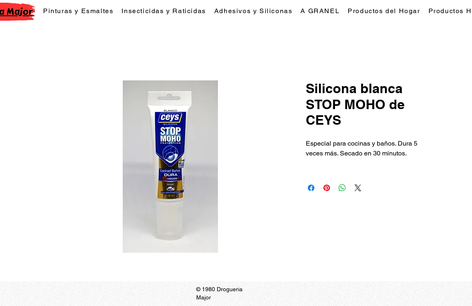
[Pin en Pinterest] (327, 188)
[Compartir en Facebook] (311, 188)
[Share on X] (358, 188)
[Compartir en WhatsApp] (342, 188)
